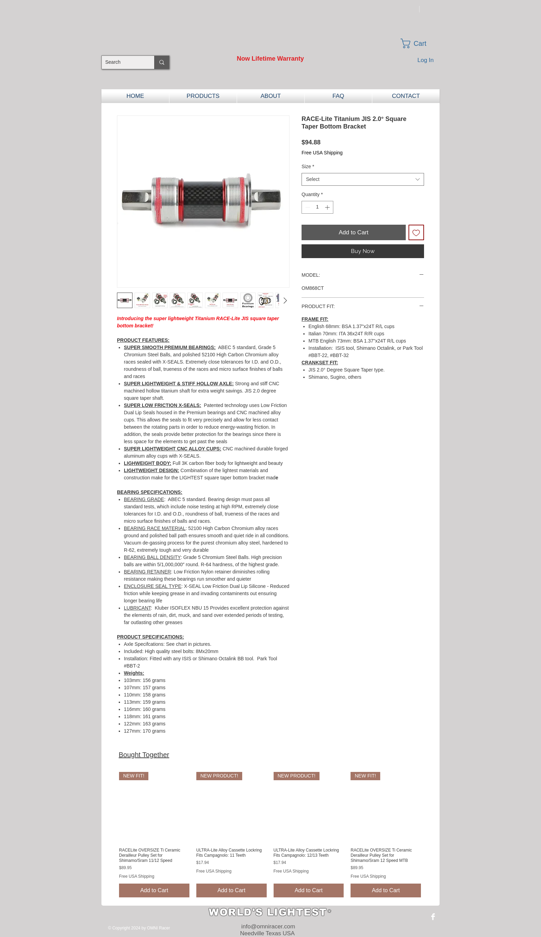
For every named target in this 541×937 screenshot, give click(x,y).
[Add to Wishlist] (416, 233)
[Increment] (328, 207)
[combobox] (363, 179)
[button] (419, 43)
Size (308, 166)
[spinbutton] (317, 207)
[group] (270, 835)
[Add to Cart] (154, 890)
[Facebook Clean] (433, 916)
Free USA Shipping (322, 152)
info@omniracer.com (268, 926)
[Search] (122, 62)
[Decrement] (307, 207)
